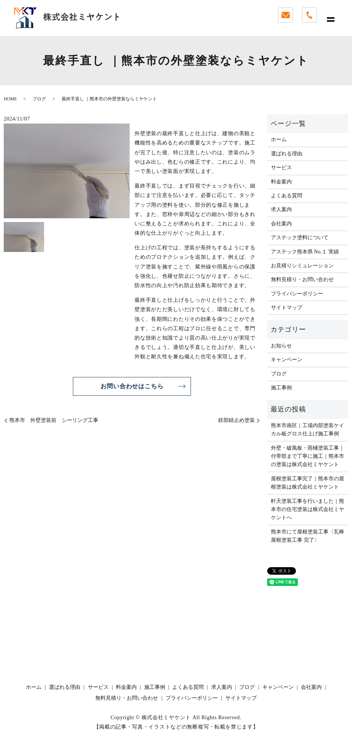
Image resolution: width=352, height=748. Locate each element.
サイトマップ (286, 307)
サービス (281, 167)
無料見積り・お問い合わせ (302, 279)
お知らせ (281, 346)
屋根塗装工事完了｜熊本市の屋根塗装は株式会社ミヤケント (307, 483)
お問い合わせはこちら (132, 386)
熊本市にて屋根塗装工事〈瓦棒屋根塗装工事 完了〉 (307, 536)
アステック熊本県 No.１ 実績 (305, 252)
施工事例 (281, 387)
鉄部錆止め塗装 (236, 420)
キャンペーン (286, 359)
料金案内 (281, 182)
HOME (10, 98)
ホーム (279, 139)
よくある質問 (286, 195)
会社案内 (281, 223)
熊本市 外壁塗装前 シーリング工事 (53, 420)
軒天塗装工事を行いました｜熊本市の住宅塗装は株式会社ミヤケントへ (307, 509)
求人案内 (281, 209)
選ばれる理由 (286, 153)
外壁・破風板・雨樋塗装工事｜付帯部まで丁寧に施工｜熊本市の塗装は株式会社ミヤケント (307, 456)
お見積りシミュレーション (302, 265)
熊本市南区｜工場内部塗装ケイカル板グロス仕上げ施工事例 (307, 430)
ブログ (39, 98)
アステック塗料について (299, 237)
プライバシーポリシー (297, 294)
